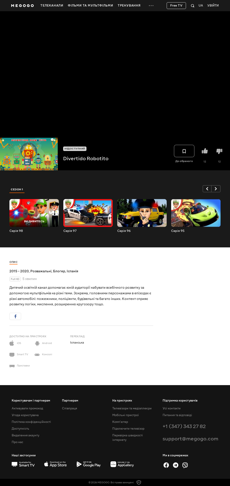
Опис (13, 262)
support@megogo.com (190, 438)
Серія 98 (16, 231)
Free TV (176, 6)
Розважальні (40, 271)
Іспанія (72, 271)
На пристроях (122, 401)
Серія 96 (124, 231)
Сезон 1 (17, 189)
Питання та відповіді (177, 415)
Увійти (213, 6)
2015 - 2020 (19, 271)
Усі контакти (172, 408)
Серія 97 (70, 231)
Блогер (59, 271)
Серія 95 (177, 231)
